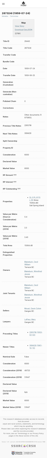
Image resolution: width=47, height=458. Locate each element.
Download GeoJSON (23, 30)
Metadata (5, 16)
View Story (19, 26)
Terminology (14, 16)
